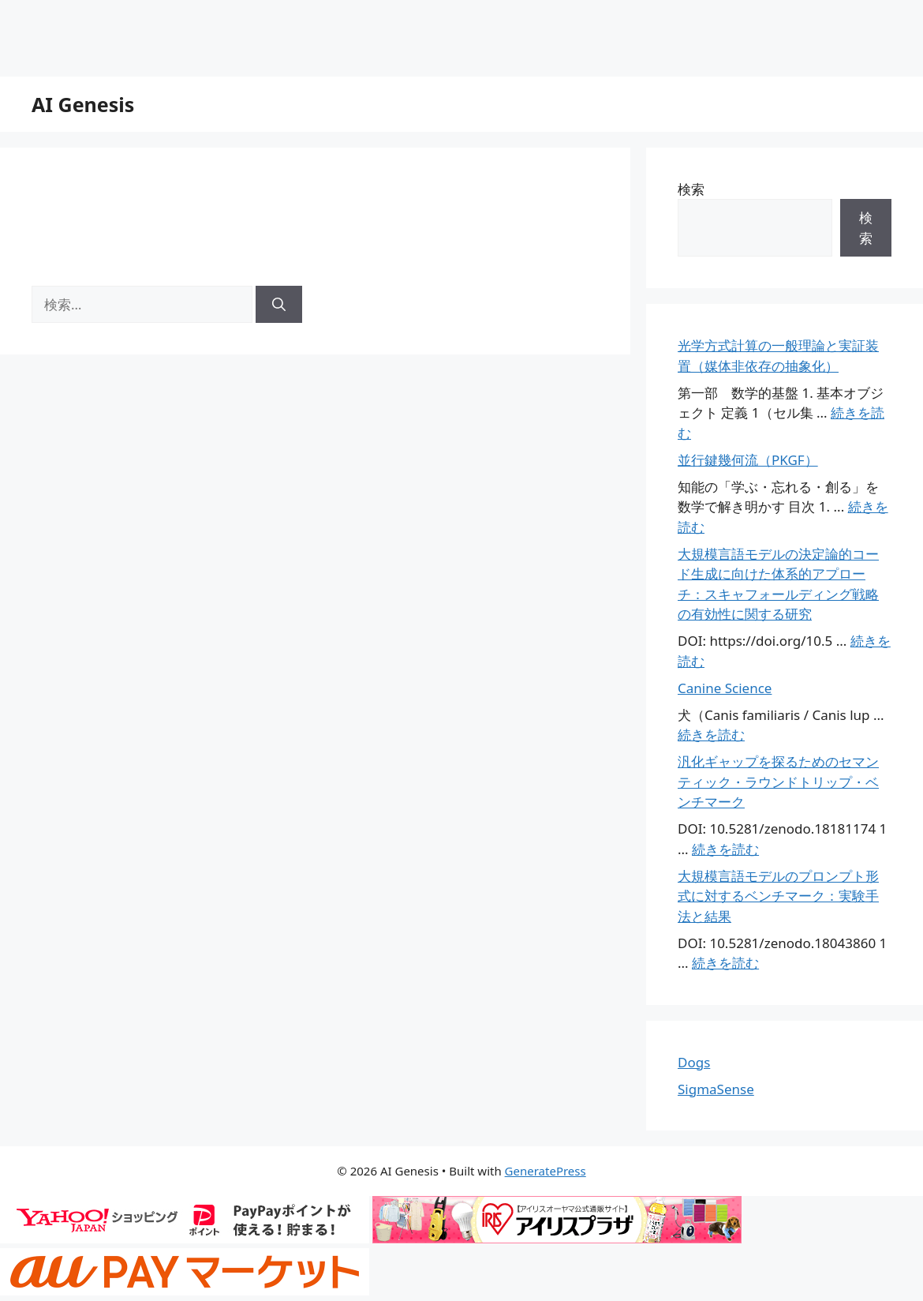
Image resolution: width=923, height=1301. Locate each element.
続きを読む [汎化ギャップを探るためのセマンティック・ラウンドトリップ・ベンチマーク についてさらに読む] (725, 849)
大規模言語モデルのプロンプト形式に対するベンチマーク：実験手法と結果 (778, 896)
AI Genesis (83, 104)
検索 (691, 189)
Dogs (694, 1062)
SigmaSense (716, 1089)
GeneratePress (545, 1171)
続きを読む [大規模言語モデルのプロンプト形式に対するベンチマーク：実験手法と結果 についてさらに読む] (725, 963)
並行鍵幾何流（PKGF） (748, 460)
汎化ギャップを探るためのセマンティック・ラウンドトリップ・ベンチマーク (778, 781)
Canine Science (725, 688)
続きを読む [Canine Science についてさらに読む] (711, 734)
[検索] (279, 305)
